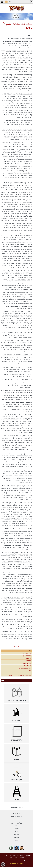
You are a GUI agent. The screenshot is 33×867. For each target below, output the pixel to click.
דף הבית (29, 23)
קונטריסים (17, 829)
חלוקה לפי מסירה (19, 25)
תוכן (18, 23)
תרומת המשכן (27, 656)
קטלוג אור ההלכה (16, 823)
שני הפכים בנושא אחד (24, 668)
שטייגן (23, 23)
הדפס (15, 647)
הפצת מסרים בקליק (16, 816)
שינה (29, 671)
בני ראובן (9, 25)
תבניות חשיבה (27, 663)
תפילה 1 (28, 661)
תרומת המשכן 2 (26, 653)
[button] (10, 2)
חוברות (16, 832)
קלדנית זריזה (16, 813)
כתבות (14, 23)
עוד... (29, 651)
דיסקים (16, 838)
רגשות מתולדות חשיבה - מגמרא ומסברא (20, 675)
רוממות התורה (27, 673)
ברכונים (16, 835)
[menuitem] (16, 693)
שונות (16, 841)
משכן (29, 28)
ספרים (16, 826)
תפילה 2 (28, 658)
